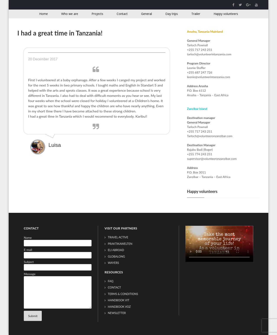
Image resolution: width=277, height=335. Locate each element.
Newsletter (117, 313)
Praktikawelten (120, 243)
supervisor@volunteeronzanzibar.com (212, 158)
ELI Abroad (116, 250)
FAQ (110, 281)
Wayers (113, 262)
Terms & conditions (123, 294)
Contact (114, 287)
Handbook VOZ (119, 306)
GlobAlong (116, 256)
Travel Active (118, 237)
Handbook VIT (118, 300)
